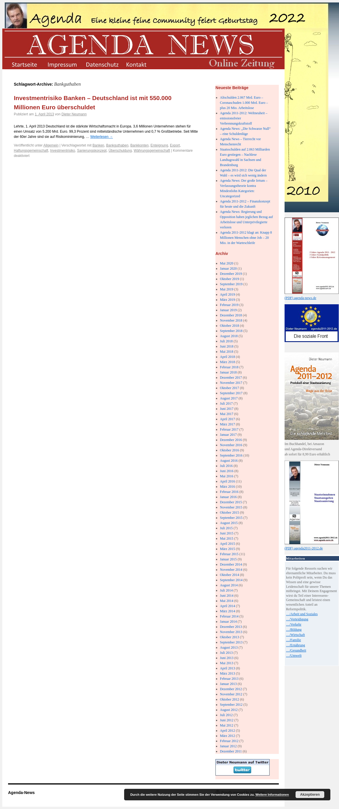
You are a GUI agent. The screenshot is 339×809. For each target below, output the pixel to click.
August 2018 (229, 336)
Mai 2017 (226, 414)
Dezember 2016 (231, 440)
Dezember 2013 (231, 627)
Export (175, 145)
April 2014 (227, 606)
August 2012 (229, 710)
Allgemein (51, 145)
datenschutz (101, 64)
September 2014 (231, 580)
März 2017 (227, 424)
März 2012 (227, 736)
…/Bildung (294, 630)
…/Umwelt (294, 656)
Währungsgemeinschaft (152, 151)
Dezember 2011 (231, 751)
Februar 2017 (229, 429)
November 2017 (231, 383)
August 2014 (229, 585)
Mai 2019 (226, 289)
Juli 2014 (226, 590)
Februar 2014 (229, 616)
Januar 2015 (228, 559)
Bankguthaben (117, 145)
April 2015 (227, 544)
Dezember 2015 (231, 502)
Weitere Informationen (272, 794)
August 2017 (229, 398)
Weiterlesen (101, 137)
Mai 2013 (226, 663)
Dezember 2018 (231, 315)
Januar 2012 (228, 746)
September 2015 (231, 518)
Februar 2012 (229, 741)
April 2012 (227, 731)
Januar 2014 (228, 622)
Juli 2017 (226, 403)
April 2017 (227, 419)
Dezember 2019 (231, 274)
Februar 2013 (229, 679)
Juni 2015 (227, 533)
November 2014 (231, 570)
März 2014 (227, 611)
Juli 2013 (226, 653)
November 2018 (231, 320)
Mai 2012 (226, 725)
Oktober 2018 (229, 326)
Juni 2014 (227, 596)
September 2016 (231, 455)
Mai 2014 (226, 601)
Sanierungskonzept (92, 151)
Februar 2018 (229, 367)
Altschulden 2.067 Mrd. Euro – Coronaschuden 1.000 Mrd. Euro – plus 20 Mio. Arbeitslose (244, 102)
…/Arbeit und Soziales (302, 614)
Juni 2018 (227, 346)
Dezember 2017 (231, 378)
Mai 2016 (226, 476)
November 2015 (231, 507)
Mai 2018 (226, 352)
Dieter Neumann (73, 114)
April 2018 (227, 357)
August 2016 (229, 461)
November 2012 (231, 694)
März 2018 (227, 362)
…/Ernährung (295, 645)
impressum (62, 64)
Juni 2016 (227, 471)
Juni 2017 (227, 409)
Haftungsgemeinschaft (31, 151)
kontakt (140, 64)
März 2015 (227, 549)
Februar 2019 (229, 305)
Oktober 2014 (229, 575)
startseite (24, 64)
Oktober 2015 (229, 512)
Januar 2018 (228, 372)
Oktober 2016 (229, 450)
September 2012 (231, 705)
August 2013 (229, 647)
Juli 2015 (226, 528)
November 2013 (231, 632)
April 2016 (227, 481)
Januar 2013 (228, 684)
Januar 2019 (228, 310)
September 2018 (231, 331)
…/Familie (293, 640)
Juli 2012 (226, 715)
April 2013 (227, 668)
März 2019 (227, 300)
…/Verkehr (293, 624)
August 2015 (229, 523)
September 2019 (231, 284)
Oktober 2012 (229, 699)
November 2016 (231, 445)
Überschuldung (120, 151)
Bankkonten (139, 145)
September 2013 (231, 642)
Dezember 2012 (231, 689)
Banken (98, 145)
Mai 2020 (226, 263)
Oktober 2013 (229, 637)
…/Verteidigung (297, 619)
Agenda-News (21, 792)
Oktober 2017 (229, 388)
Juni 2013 (227, 658)
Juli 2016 (226, 466)
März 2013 (227, 673)
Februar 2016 (229, 492)
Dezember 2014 (231, 564)
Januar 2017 (228, 435)
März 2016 (227, 487)
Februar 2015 (229, 554)
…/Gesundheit (296, 650)
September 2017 (231, 393)
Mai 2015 (226, 538)
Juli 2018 (226, 341)
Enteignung (159, 145)
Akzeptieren (310, 795)
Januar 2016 (228, 497)
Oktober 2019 (229, 279)
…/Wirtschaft (295, 635)
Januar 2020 (228, 268)
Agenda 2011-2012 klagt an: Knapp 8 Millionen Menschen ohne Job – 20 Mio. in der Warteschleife (246, 237)
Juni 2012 (227, 720)
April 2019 (227, 294)
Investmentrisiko (62, 151)
